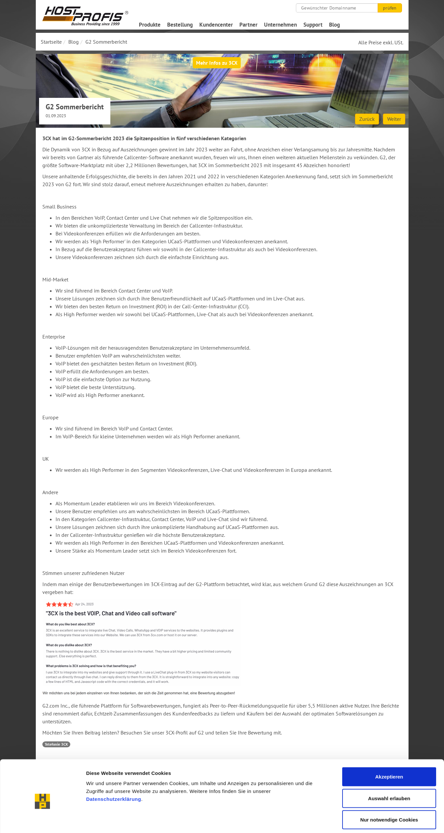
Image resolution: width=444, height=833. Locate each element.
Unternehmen (280, 24)
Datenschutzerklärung (113, 769)
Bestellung (180, 24)
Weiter (394, 119)
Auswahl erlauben (389, 768)
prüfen (389, 8)
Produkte (150, 24)
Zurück (367, 119)
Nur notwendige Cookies (389, 790)
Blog (334, 24)
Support (312, 24)
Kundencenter (216, 24)
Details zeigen (349, 820)
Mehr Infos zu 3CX (216, 62)
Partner (248, 24)
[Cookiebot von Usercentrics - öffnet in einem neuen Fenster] (42, 820)
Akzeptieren (389, 747)
